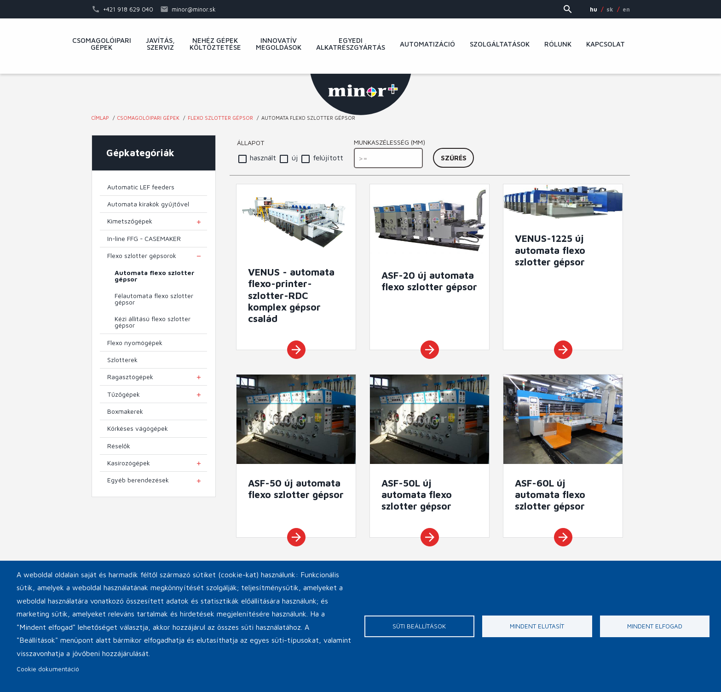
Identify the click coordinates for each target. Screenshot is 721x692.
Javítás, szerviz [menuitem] (160, 44)
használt (263, 157)
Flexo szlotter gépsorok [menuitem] (141, 255)
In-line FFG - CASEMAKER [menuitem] (144, 238)
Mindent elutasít (537, 626)
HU (593, 9)
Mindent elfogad (654, 626)
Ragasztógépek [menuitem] (130, 377)
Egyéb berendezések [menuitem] (138, 480)
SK (609, 9)
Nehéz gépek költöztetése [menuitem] (215, 44)
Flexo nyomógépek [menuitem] (134, 342)
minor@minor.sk (194, 9)
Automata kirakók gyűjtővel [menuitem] (148, 204)
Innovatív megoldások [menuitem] (278, 44)
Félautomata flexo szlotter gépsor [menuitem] (154, 299)
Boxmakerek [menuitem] (125, 411)
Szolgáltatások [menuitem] (500, 44)
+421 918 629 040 (128, 9)
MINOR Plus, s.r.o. (361, 94)
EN (626, 9)
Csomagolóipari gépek (148, 118)
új (295, 157)
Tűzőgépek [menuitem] (123, 394)
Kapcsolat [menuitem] (605, 44)
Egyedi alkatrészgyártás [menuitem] (350, 44)
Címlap (100, 118)
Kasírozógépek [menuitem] (128, 463)
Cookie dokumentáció (48, 669)
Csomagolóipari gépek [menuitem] (101, 44)
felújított (328, 157)
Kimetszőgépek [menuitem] (129, 221)
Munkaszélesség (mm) (389, 142)
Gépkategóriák (140, 152)
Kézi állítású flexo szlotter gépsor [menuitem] (152, 322)
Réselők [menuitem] (118, 446)
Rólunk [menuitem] (557, 44)
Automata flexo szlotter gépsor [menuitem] (155, 276)
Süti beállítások (419, 626)
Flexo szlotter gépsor (220, 118)
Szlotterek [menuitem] (122, 360)
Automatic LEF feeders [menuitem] (140, 187)
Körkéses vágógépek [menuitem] (137, 428)
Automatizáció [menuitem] (427, 44)
